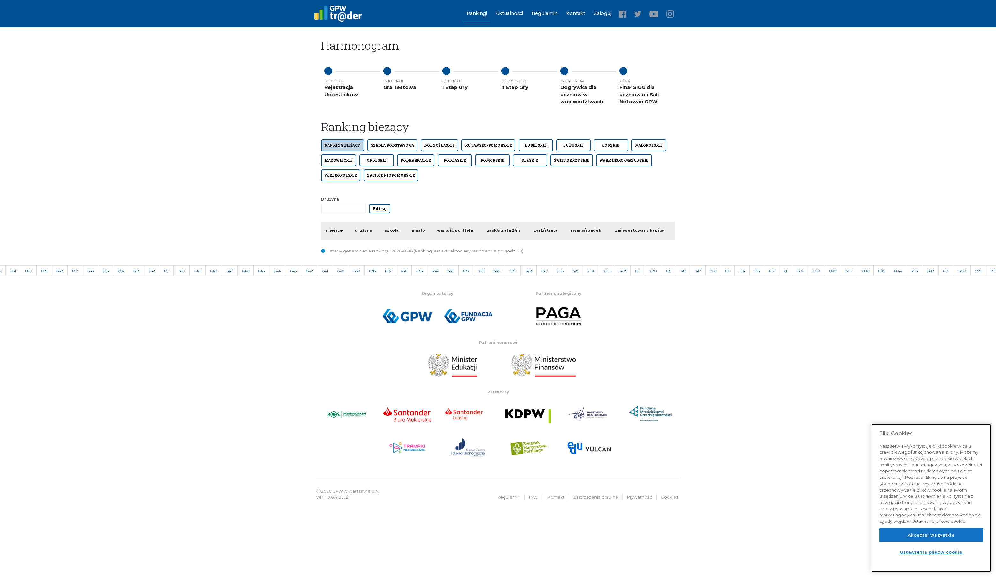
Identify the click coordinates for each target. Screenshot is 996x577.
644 (277, 270)
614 (742, 270)
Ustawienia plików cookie (931, 552)
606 (865, 270)
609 (816, 270)
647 (229, 270)
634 (435, 270)
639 (356, 270)
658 (59, 270)
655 (106, 270)
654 (121, 270)
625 (575, 270)
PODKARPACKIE (416, 160)
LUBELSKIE (536, 145)
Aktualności (509, 13)
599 (978, 270)
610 (800, 270)
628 (528, 270)
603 (914, 270)
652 (152, 270)
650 (181, 270)
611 (786, 270)
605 (881, 270)
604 (898, 270)
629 (513, 270)
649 (197, 270)
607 (849, 270)
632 (466, 270)
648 (214, 270)
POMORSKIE (492, 160)
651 (166, 270)
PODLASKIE (455, 160)
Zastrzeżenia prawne (595, 497)
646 (245, 270)
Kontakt (575, 13)
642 (309, 270)
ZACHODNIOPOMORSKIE (391, 175)
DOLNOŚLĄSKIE (439, 145)
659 (44, 270)
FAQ (534, 497)
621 (638, 270)
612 (772, 270)
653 (136, 270)
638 (372, 270)
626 (560, 270)
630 (497, 270)
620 (653, 270)
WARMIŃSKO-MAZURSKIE (624, 160)
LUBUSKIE (573, 145)
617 (698, 270)
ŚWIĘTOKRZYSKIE (571, 160)
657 (75, 270)
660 (28, 270)
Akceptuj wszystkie (931, 534)
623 (607, 270)
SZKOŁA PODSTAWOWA (392, 145)
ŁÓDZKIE (610, 145)
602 (930, 270)
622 (622, 270)
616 (713, 270)
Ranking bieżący (343, 145)
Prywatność (639, 497)
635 (419, 270)
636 (404, 270)
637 (388, 270)
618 (684, 270)
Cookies (669, 497)
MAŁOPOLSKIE (649, 145)
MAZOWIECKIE (339, 160)
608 (833, 270)
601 (946, 270)
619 (669, 270)
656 (90, 270)
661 (13, 270)
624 (591, 270)
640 (340, 270)
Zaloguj (602, 13)
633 (450, 270)
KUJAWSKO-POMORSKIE (488, 145)
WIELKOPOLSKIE (341, 175)
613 (757, 270)
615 (727, 270)
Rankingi (477, 13)
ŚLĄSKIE (530, 160)
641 (325, 270)
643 (293, 270)
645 (261, 270)
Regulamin (544, 13)
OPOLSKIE (377, 160)
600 (962, 270)
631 (481, 270)
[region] (931, 498)
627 (544, 270)
